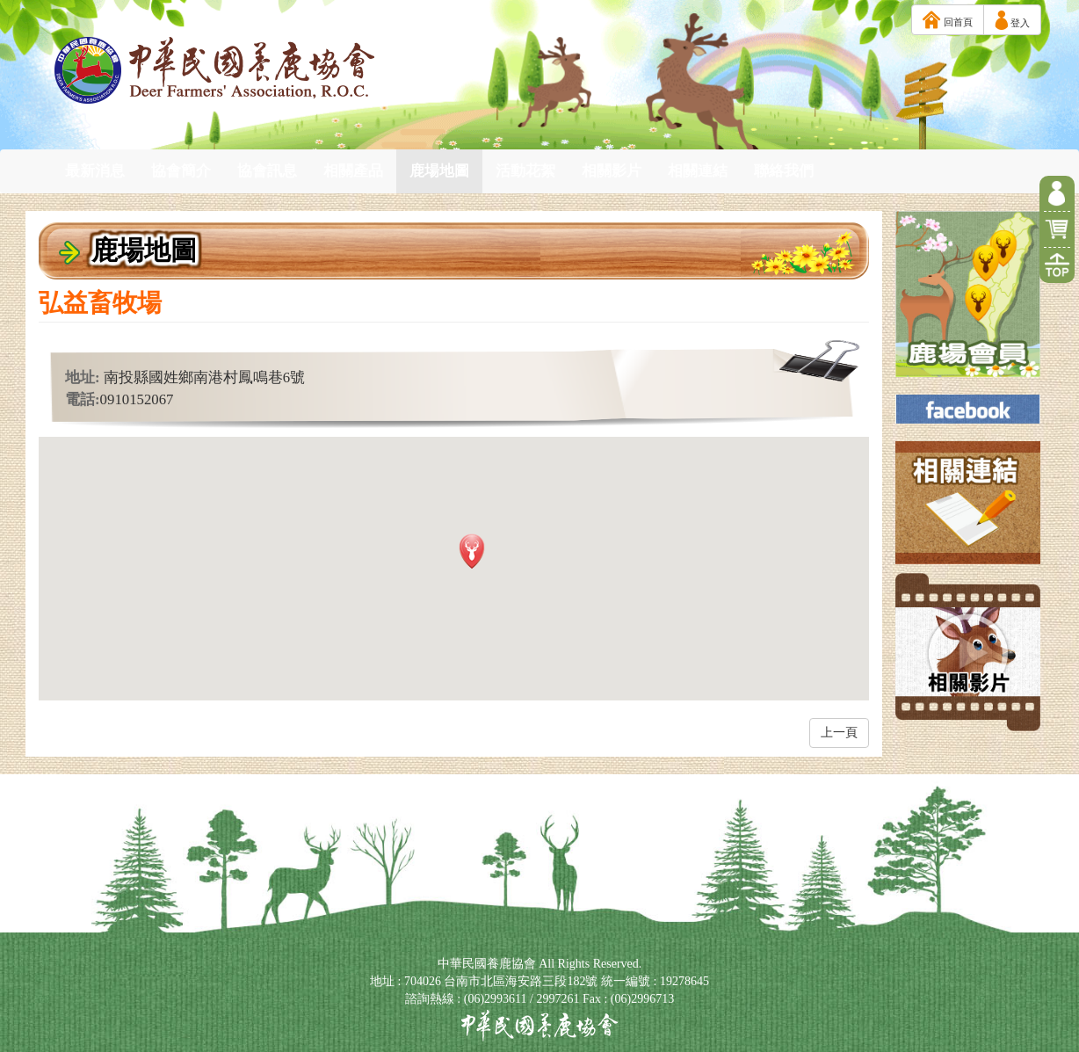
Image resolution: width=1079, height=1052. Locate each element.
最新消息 (95, 171)
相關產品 (353, 171)
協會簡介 (181, 171)
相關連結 (698, 171)
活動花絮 (525, 171)
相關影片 (611, 171)
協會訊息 (267, 171)
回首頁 (948, 20)
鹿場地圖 (439, 171)
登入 (1012, 20)
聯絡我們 (784, 171)
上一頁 (839, 732)
